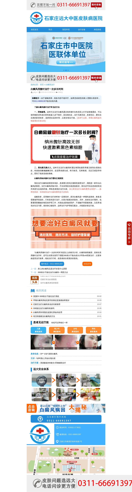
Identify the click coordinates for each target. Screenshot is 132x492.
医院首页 (34, 29)
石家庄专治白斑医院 (48, 279)
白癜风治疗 (50, 85)
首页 (42, 85)
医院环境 (66, 29)
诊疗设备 (81, 29)
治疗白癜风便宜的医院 (49, 283)
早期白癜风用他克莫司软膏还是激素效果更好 (51, 300)
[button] (63, 70)
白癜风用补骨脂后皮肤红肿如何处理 (47, 312)
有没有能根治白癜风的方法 (44, 316)
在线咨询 (87, 264)
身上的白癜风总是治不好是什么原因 (52, 269)
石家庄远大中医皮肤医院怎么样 (53, 276)
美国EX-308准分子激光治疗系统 (46, 296)
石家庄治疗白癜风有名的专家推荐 (46, 304)
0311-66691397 (40, 101)
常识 (50, 29)
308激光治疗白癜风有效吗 (43, 308)
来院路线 (97, 29)
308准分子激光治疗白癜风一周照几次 (53, 272)
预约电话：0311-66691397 (52, 264)
